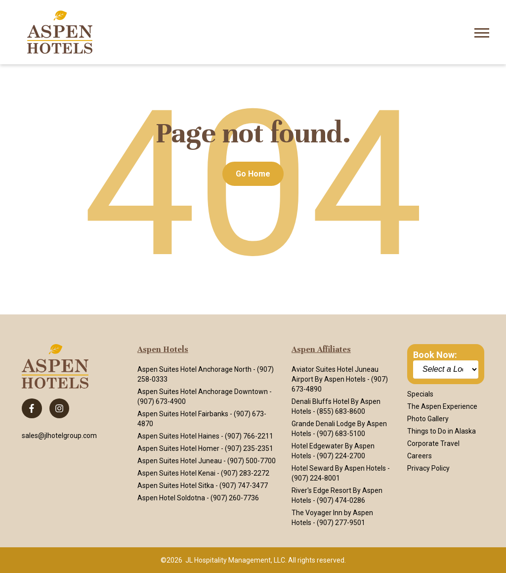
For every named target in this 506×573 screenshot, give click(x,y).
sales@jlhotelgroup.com (59, 436)
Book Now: (435, 355)
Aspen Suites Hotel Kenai (176, 473)
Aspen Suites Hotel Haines (178, 436)
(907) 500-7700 (251, 461)
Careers (419, 456)
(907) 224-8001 (316, 478)
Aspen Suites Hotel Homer (178, 448)
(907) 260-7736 (235, 498)
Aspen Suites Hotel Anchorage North (194, 369)
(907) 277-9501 (341, 523)
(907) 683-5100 (341, 434)
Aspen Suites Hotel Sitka (175, 485)
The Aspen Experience (442, 406)
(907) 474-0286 (341, 500)
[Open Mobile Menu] (481, 32)
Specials (420, 394)
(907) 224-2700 (341, 456)
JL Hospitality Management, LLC (235, 560)
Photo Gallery (428, 419)
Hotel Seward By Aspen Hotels (339, 468)
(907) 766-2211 (249, 436)
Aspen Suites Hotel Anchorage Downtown (202, 392)
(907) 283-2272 (245, 473)
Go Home (253, 173)
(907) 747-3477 (243, 485)
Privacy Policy (428, 468)
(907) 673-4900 (161, 401)
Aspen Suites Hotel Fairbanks (182, 414)
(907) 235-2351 (249, 448)
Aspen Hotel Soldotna (171, 498)
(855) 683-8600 (341, 411)
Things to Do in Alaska (441, 431)
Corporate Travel (433, 443)
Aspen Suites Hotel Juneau (179, 461)
